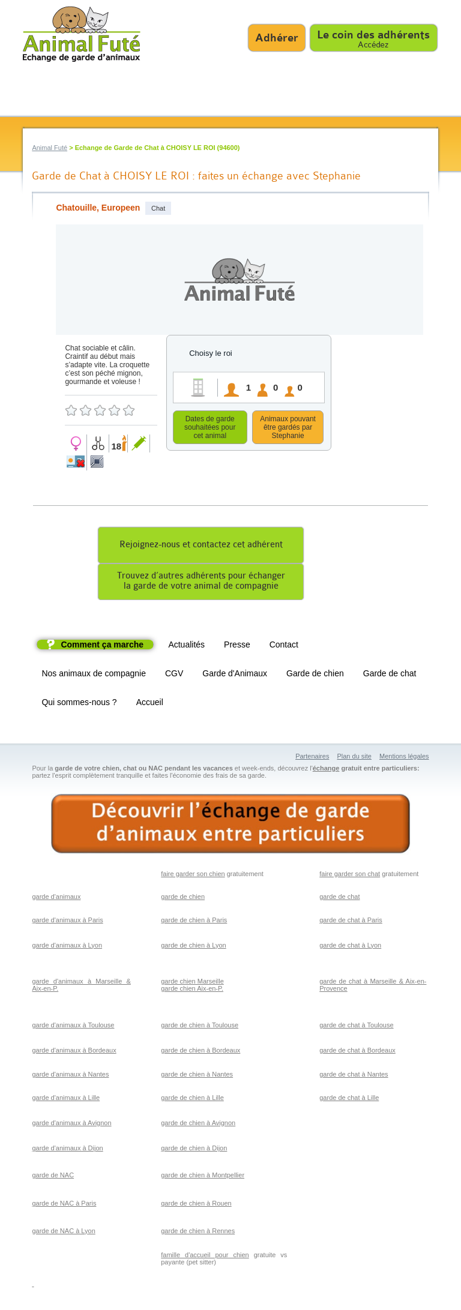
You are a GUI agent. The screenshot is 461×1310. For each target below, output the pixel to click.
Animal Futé (49, 147)
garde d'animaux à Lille (66, 1099)
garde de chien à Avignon (198, 1124)
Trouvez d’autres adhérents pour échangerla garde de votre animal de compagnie (201, 582)
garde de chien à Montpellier (202, 1176)
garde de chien (183, 898)
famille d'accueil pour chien (205, 1256)
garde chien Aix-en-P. (192, 990)
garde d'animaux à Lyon (67, 947)
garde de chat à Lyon (350, 947)
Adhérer (276, 37)
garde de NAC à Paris (64, 1205)
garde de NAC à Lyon (63, 1232)
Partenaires (312, 758)
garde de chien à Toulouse (199, 1026)
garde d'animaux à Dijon (67, 1149)
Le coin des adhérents (373, 34)
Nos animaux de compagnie (93, 675)
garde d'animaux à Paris (67, 921)
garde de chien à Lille (192, 1099)
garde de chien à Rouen (196, 1205)
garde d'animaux (56, 898)
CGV (174, 675)
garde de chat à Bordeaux (357, 1052)
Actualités (186, 646)
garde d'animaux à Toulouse (73, 1026)
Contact (284, 646)
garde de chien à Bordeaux (200, 1052)
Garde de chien (315, 675)
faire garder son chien (192, 875)
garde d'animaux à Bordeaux (74, 1052)
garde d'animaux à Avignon (71, 1124)
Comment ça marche (102, 646)
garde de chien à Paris (194, 921)
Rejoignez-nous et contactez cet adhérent (201, 546)
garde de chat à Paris (350, 921)
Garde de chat (390, 675)
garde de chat (339, 898)
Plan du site (354, 758)
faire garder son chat (349, 875)
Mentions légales (404, 758)
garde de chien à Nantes (197, 1076)
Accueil (149, 704)
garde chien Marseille (192, 983)
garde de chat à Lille (349, 1099)
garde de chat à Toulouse (356, 1026)
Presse (237, 646)
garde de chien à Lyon (193, 947)
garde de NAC (53, 1176)
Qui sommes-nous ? (78, 704)
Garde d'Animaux (234, 675)
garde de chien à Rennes (198, 1232)
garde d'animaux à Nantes (70, 1076)
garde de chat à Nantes (353, 1076)
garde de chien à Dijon (194, 1149)
